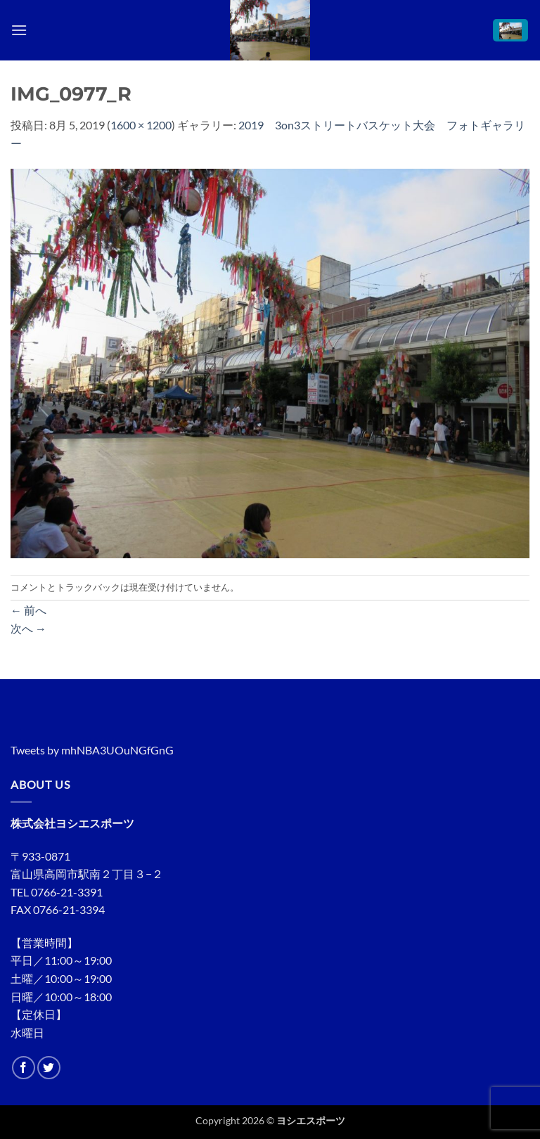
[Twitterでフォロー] (48, 1067)
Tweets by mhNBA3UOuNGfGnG (92, 750)
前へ (28, 610)
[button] (19, 30)
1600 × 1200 (141, 124)
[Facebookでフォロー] (23, 1067)
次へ (28, 628)
